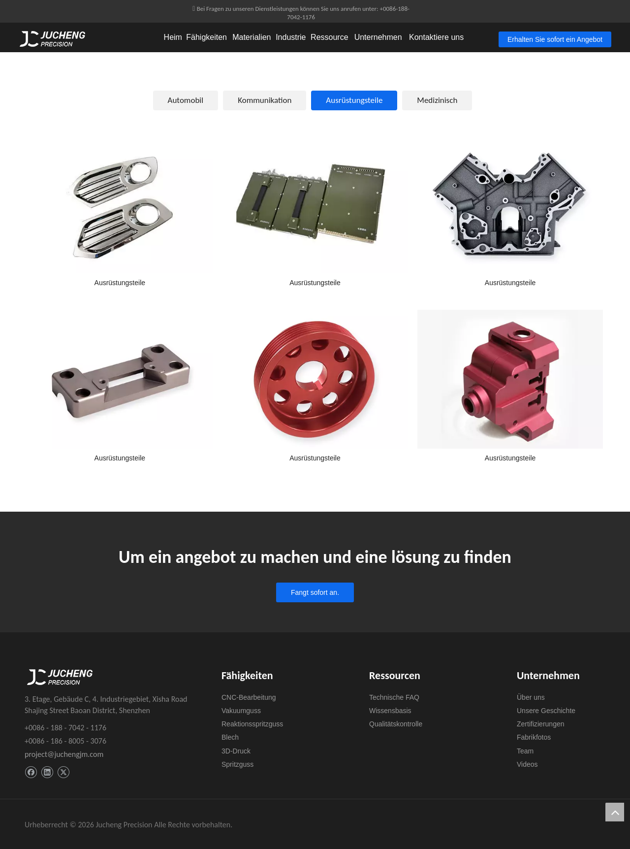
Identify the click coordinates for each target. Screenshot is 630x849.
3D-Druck (236, 751)
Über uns (531, 697)
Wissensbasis (390, 711)
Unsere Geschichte (546, 711)
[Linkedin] (47, 772)
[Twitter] (63, 772)
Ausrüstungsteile (354, 100)
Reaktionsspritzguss (252, 724)
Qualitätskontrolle (395, 724)
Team (525, 751)
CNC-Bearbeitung (248, 697)
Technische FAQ (394, 697)
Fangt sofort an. (315, 592)
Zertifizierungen (541, 724)
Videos (527, 764)
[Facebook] (31, 772)
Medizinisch (437, 100)
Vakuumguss (241, 711)
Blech (230, 737)
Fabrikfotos (534, 737)
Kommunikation (264, 100)
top (614, 812)
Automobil (186, 100)
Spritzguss (237, 764)
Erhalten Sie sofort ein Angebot (554, 39)
